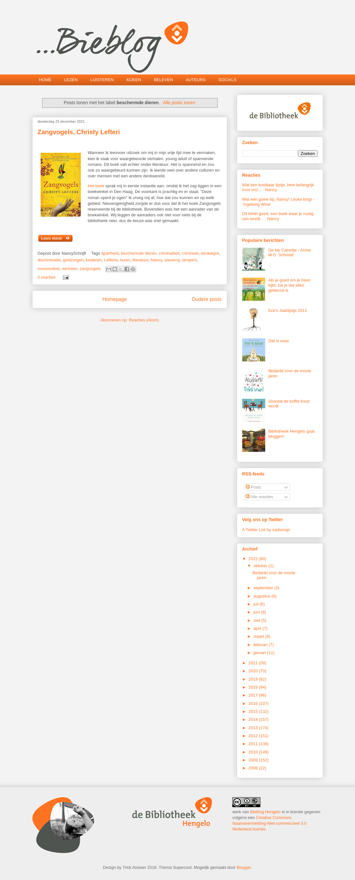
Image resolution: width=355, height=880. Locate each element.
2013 (254, 727)
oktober (260, 565)
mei (257, 620)
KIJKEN (134, 79)
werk (236, 811)
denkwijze (210, 253)
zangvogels (90, 268)
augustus (262, 596)
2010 (254, 752)
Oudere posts (207, 299)
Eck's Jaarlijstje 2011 (287, 310)
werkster (69, 268)
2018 (254, 687)
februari (261, 644)
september (263, 587)
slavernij (172, 260)
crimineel (190, 253)
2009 (254, 760)
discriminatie (49, 260)
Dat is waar (278, 340)
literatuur (141, 260)
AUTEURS (195, 79)
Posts (253, 487)
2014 (254, 719)
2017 (254, 695)
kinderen (94, 260)
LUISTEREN (102, 79)
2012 (254, 735)
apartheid (110, 253)
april (257, 628)
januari (260, 652)
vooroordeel (49, 268)
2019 (254, 679)
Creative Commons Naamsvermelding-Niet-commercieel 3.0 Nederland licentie (269, 823)
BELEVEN (163, 79)
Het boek (96, 185)
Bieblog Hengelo (265, 811)
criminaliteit (169, 253)
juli (256, 604)
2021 (254, 662)
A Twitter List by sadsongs (266, 529)
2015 (254, 711)
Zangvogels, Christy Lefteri (79, 131)
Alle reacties (259, 496)
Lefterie (111, 260)
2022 (254, 558)
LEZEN (71, 79)
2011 (254, 743)
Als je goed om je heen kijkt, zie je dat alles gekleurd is (289, 285)
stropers (189, 260)
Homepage (115, 299)
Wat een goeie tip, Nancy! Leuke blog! (277, 199)
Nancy (156, 260)
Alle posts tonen (179, 102)
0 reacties (47, 277)
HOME (45, 79)
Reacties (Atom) (143, 320)
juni (257, 612)
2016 (254, 703)
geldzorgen (73, 260)
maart (259, 636)
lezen (125, 260)
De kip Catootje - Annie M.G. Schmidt (289, 253)
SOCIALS (227, 79)
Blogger (244, 867)
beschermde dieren (138, 253)
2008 (254, 768)
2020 (254, 670)
